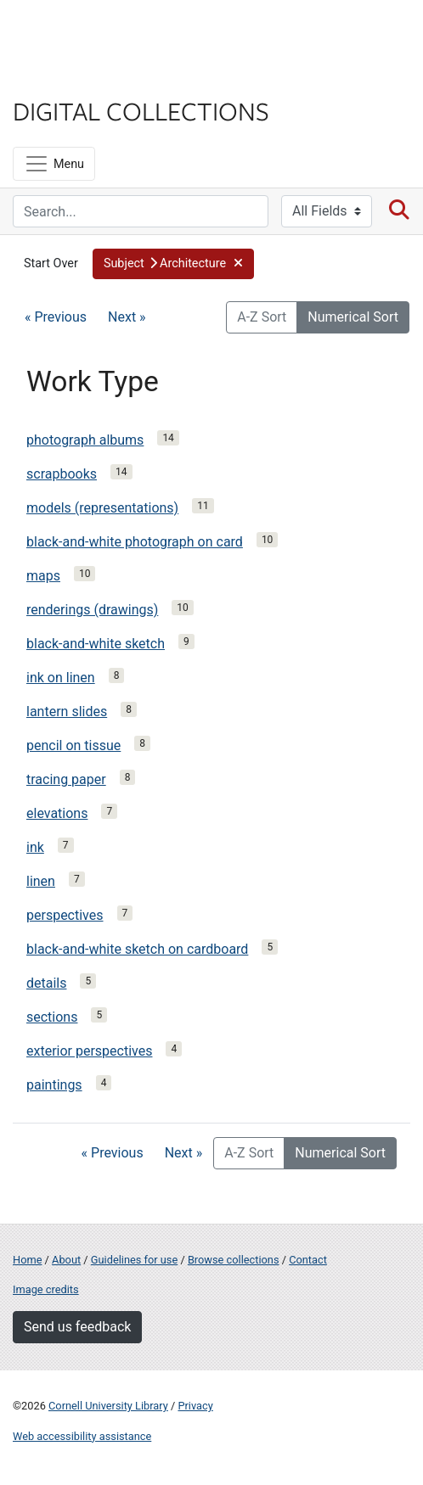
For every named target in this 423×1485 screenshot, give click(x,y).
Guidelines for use (134, 1259)
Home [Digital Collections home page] (27, 1259)
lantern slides (66, 711)
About (66, 1259)
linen (40, 881)
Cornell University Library (108, 1405)
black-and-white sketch (95, 644)
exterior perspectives (89, 1051)
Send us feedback (77, 1327)
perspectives (65, 915)
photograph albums (85, 440)
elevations (56, 813)
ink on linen (60, 678)
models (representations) (102, 508)
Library (64, 78)
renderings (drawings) (92, 610)
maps (43, 576)
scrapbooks (61, 474)
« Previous (56, 317)
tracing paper (66, 779)
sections (51, 1017)
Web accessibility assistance (82, 1436)
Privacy (195, 1405)
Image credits (46, 1289)
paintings (54, 1085)
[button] (174, 264)
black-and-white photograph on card (134, 542)
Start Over (51, 263)
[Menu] (54, 164)
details (46, 983)
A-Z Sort (261, 317)
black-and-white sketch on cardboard (137, 949)
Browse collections (233, 1259)
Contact (308, 1259)
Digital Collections (141, 110)
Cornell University (98, 33)
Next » (127, 317)
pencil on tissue (73, 745)
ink (35, 847)
